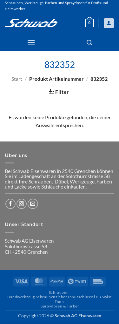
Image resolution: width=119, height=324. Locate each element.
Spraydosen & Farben (60, 306)
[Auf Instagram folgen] (22, 204)
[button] (89, 23)
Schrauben (59, 292)
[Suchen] (89, 42)
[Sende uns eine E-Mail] (33, 204)
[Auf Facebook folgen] (10, 204)
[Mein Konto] (109, 23)
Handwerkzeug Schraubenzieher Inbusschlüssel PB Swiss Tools (59, 299)
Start (16, 79)
